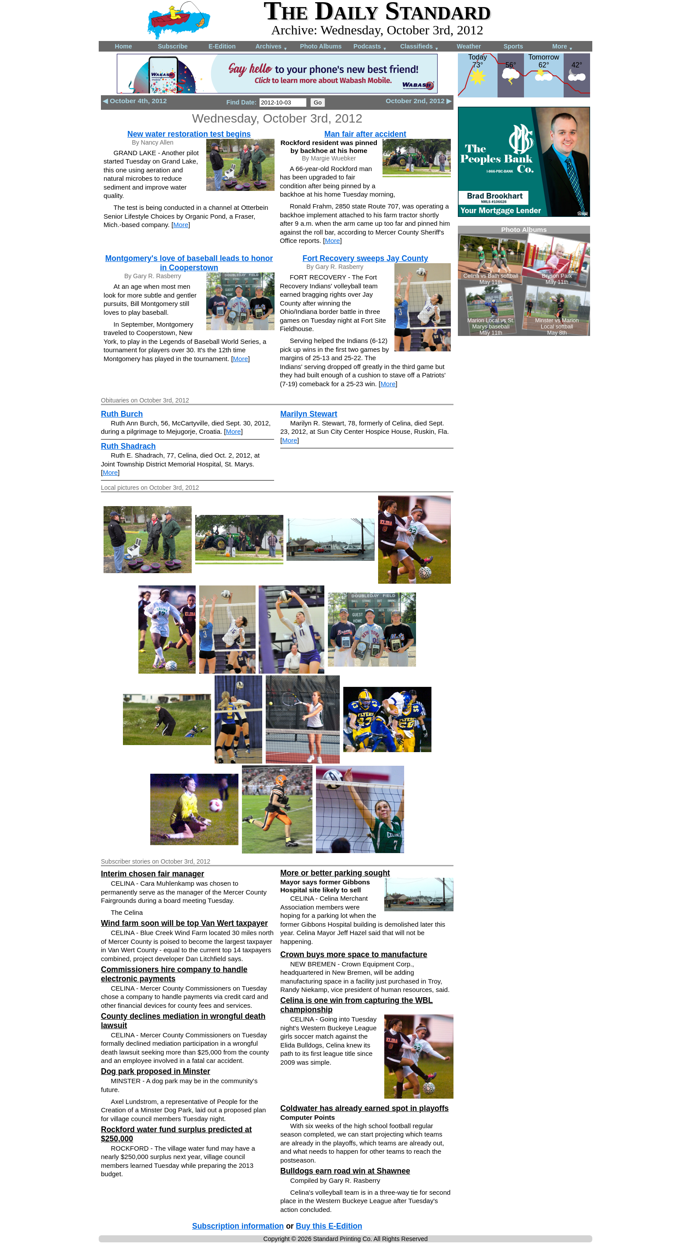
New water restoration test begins (189, 134)
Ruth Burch (122, 414)
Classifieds (419, 47)
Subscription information (238, 1226)
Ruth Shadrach (128, 446)
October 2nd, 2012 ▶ (419, 100)
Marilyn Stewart (308, 414)
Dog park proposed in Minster (155, 1071)
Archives (272, 47)
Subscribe (173, 46)
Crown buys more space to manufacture (353, 954)
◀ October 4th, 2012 (135, 100)
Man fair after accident (365, 134)
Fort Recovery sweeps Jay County (365, 258)
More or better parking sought (335, 873)
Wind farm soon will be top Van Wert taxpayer (184, 923)
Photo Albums (321, 46)
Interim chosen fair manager (152, 873)
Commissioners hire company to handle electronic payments (174, 974)
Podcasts (370, 47)
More (562, 47)
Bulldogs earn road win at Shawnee (345, 1171)
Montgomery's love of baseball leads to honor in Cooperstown (189, 263)
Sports (513, 46)
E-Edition (221, 46)
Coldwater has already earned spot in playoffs (364, 1108)
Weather (469, 46)
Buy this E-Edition (329, 1226)
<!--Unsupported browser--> (524, 281)
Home (123, 46)
